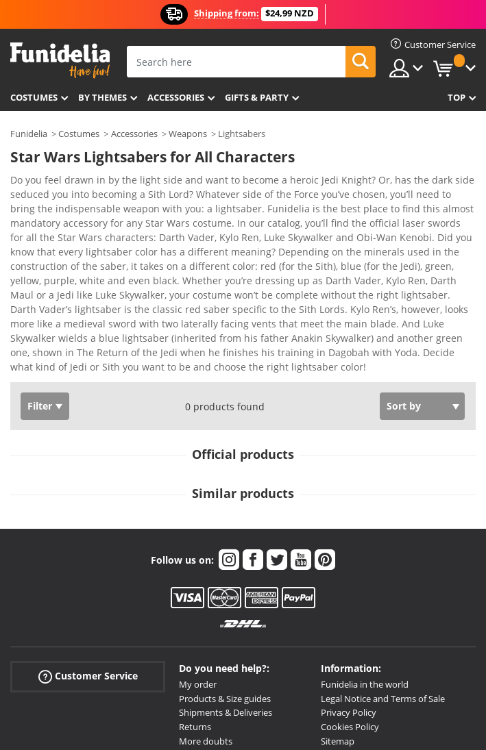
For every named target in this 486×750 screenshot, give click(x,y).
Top (456, 97)
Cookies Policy (350, 616)
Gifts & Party (257, 97)
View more (49, 255)
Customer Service (88, 566)
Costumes (34, 97)
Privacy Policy (348, 602)
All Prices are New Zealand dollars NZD (398, 645)
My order (198, 574)
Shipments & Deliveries (225, 602)
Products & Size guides (225, 588)
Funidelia (28, 133)
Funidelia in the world (365, 574)
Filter (39, 295)
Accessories (175, 97)
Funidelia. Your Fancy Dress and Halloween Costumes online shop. (60, 60)
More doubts (205, 631)
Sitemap (337, 631)
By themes (102, 97)
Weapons (188, 133)
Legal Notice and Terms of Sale (383, 588)
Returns (195, 616)
